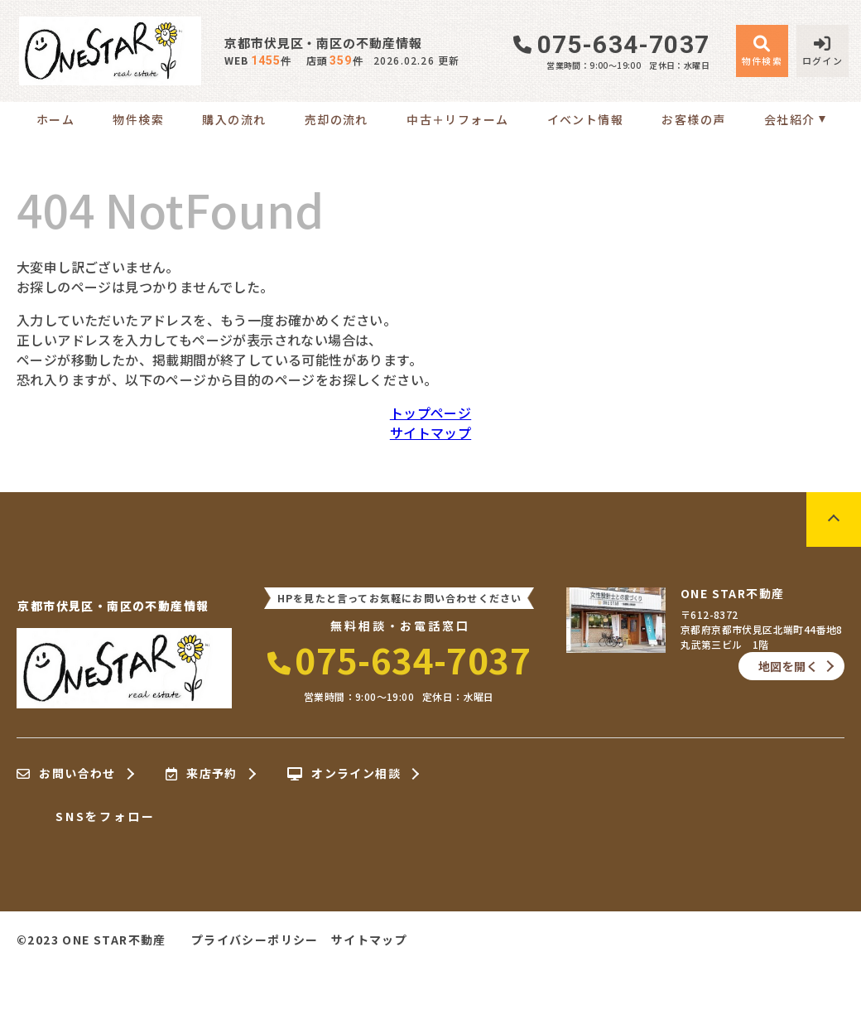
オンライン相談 (344, 773)
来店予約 (202, 773)
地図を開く (788, 666)
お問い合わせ (66, 773)
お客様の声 (693, 119)
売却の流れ (336, 119)
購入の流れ (234, 119)
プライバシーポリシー (255, 939)
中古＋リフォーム (457, 119)
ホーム (55, 119)
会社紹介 (789, 119)
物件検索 (138, 119)
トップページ (430, 413)
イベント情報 (585, 119)
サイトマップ (430, 432)
